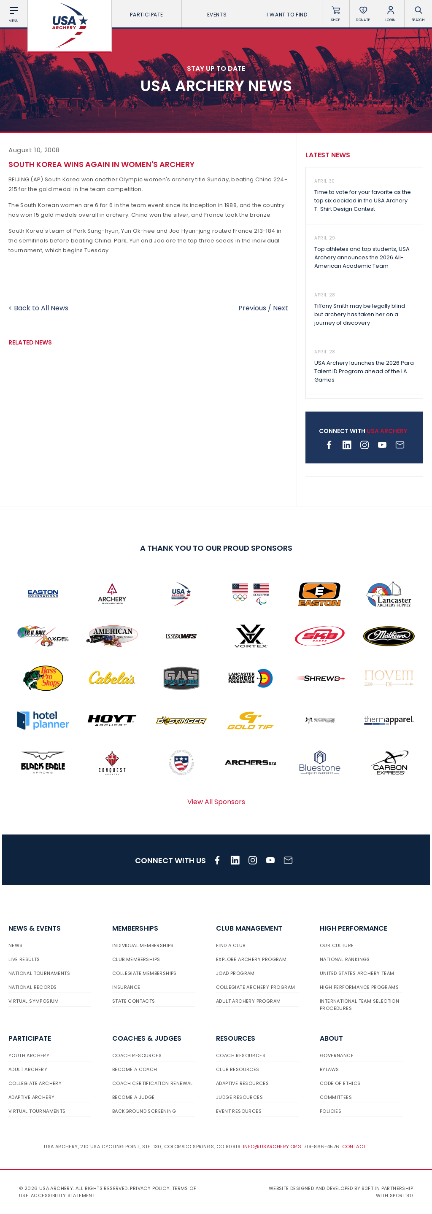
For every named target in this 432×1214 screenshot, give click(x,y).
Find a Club (230, 945)
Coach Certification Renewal (152, 1083)
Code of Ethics (340, 1083)
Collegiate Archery (35, 1083)
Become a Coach (134, 1069)
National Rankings (345, 959)
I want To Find (287, 14)
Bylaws (329, 1069)
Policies (330, 1111)
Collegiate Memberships (144, 973)
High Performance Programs (359, 987)
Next (280, 308)
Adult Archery (27, 1069)
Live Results (24, 959)
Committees (336, 1097)
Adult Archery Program (248, 1001)
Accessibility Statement (63, 1195)
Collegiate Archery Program (255, 987)
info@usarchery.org (272, 1146)
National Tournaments (39, 973)
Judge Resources (239, 1097)
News (15, 945)
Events (217, 14)
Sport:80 (401, 1195)
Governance (337, 1055)
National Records (32, 987)
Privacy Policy (150, 1188)
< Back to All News (38, 308)
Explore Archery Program (251, 959)
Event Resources (239, 1111)
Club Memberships (136, 959)
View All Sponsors (216, 802)
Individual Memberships (143, 945)
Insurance (126, 987)
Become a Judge (133, 1097)
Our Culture (337, 945)
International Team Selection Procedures (359, 1005)
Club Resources (237, 1069)
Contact (354, 1146)
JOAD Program (235, 973)
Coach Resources (137, 1055)
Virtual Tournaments (37, 1111)
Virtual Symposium (33, 1001)
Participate (146, 14)
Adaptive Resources (242, 1083)
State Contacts (133, 1001)
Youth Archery (28, 1055)
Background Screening (144, 1111)
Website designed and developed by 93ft (321, 1188)
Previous (252, 308)
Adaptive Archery (31, 1097)
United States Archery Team (357, 973)
